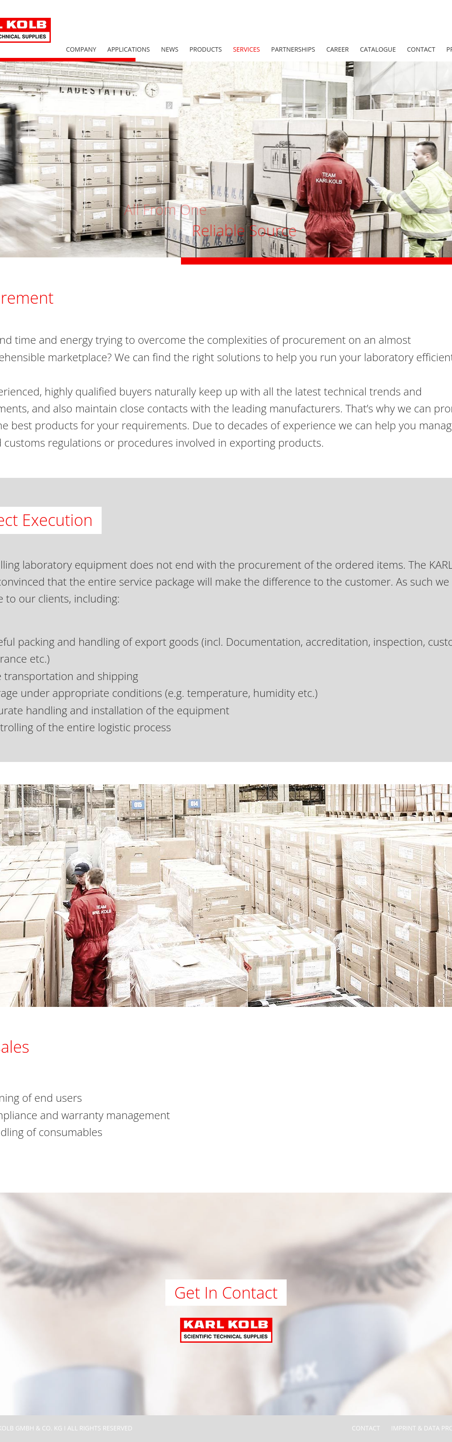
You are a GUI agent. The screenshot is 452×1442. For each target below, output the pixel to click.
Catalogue (378, 49)
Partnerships (293, 49)
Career (337, 49)
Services (246, 49)
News (169, 49)
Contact (421, 49)
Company (81, 49)
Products (205, 49)
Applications (128, 49)
